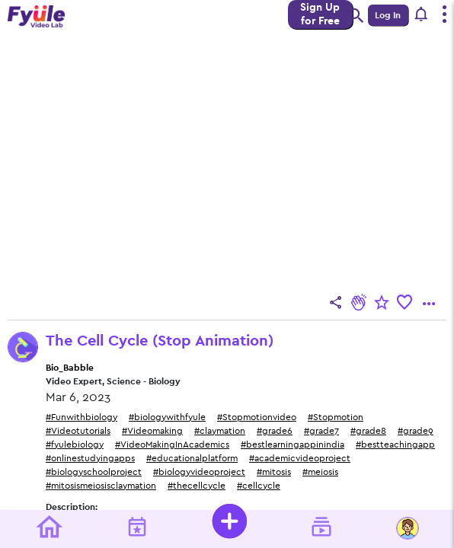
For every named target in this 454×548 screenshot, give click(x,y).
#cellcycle (258, 485)
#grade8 (368, 430)
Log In (388, 15)
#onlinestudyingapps (90, 458)
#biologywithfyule (167, 417)
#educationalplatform (192, 458)
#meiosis (320, 472)
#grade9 (415, 430)
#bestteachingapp (395, 444)
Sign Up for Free (320, 14)
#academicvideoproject (299, 458)
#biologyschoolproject (94, 472)
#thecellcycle (196, 485)
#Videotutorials (78, 430)
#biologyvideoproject (199, 472)
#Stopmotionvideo (256, 417)
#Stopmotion (335, 417)
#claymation (219, 430)
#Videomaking (152, 430)
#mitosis (274, 472)
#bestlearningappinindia (292, 444)
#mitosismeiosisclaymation (101, 485)
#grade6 (275, 430)
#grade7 (321, 430)
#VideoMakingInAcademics (172, 444)
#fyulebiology (75, 444)
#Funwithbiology (81, 417)
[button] (421, 15)
